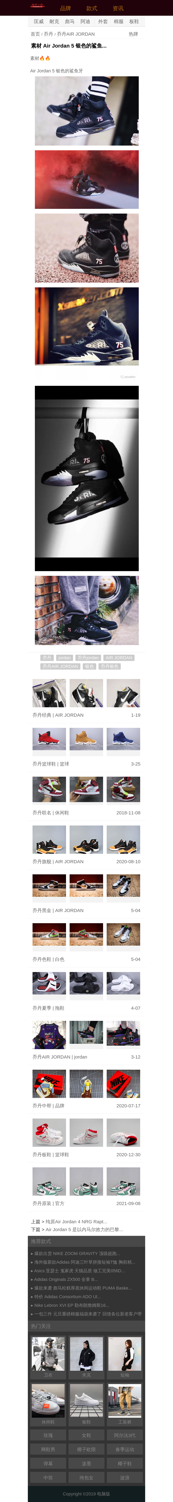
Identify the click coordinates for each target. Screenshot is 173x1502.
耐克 (54, 21)
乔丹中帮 (42, 1105)
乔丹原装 (42, 1203)
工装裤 (124, 1404)
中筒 (48, 1477)
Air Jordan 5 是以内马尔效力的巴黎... (84, 1229)
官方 (59, 1203)
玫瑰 (48, 1435)
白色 (59, 959)
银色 (89, 666)
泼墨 (86, 1463)
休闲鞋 (62, 812)
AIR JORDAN (119, 657)
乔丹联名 (42, 812)
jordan (65, 657)
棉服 (119, 21)
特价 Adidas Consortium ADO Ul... (67, 1296)
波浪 (125, 1477)
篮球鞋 (62, 1154)
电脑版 (103, 1493)
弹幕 (48, 1463)
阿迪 (85, 21)
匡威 (39, 21)
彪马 (70, 21)
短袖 (124, 1357)
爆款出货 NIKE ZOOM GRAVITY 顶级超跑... (77, 1253)
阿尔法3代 (125, 1435)
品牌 (65, 8)
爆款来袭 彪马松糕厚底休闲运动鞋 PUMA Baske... (83, 1288)
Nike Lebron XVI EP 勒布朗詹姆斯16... (71, 1305)
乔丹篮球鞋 (44, 763)
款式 (91, 8)
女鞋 (86, 1435)
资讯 (118, 8)
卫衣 (48, 1357)
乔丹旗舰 (42, 861)
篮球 (64, 763)
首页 (35, 34)
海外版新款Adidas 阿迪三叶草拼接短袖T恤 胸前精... (84, 1262)
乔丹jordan (88, 657)
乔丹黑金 (42, 910)
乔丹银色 (109, 666)
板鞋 (134, 21)
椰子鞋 (125, 1463)
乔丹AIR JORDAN (76, 34)
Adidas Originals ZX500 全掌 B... (66, 1279)
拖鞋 (59, 1008)
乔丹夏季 (42, 1008)
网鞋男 (48, 1449)
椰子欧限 (86, 1449)
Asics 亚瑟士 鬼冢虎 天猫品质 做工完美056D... (79, 1270)
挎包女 (86, 1477)
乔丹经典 (42, 715)
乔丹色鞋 (42, 959)
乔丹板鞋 (42, 1154)
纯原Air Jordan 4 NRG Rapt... (76, 1221)
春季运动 (124, 1449)
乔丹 (48, 34)
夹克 (86, 1357)
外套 (103, 21)
